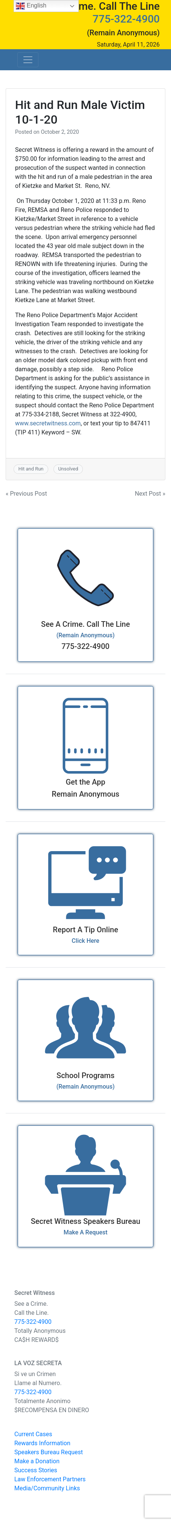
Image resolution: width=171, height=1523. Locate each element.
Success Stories (35, 1470)
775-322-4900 (126, 19)
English (31, 6)
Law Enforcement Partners (50, 1479)
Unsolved (68, 469)
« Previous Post (26, 493)
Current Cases (33, 1434)
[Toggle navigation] (27, 59)
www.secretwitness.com (48, 423)
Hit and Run (31, 469)
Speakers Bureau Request (48, 1452)
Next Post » (150, 493)
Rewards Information (42, 1443)
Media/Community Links (47, 1488)
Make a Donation (37, 1461)
